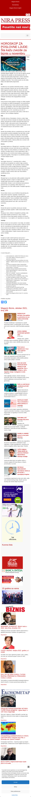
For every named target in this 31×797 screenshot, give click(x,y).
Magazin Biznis (15, 1)
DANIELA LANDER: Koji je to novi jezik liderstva (23, 435)
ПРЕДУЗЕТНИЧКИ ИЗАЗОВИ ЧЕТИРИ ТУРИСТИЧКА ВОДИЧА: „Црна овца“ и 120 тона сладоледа (14, 710)
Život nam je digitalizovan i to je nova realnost (22, 348)
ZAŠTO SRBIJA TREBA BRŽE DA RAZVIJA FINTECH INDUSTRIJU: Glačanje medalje (22, 453)
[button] (28, 767)
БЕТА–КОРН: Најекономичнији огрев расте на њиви (13, 762)
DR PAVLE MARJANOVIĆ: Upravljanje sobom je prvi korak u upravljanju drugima (23, 470)
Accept (15, 782)
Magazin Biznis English (15, 8)
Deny (15, 786)
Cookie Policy (15, 795)
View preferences (15, 791)
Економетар (15, 4)
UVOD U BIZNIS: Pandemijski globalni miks (23, 332)
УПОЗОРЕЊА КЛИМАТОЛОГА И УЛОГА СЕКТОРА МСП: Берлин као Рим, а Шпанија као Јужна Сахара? (14, 737)
